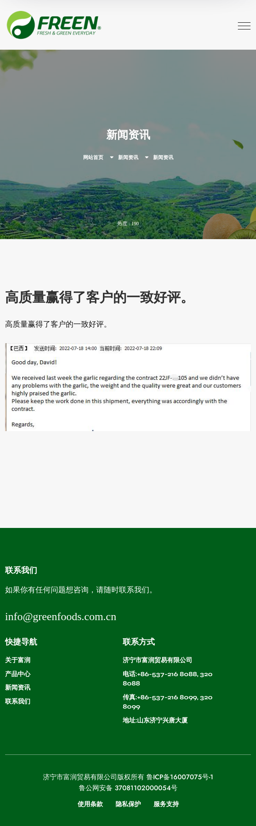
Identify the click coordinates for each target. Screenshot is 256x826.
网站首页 (93, 157)
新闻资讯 (128, 157)
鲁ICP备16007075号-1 (179, 777)
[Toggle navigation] (244, 24)
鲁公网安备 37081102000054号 (128, 788)
